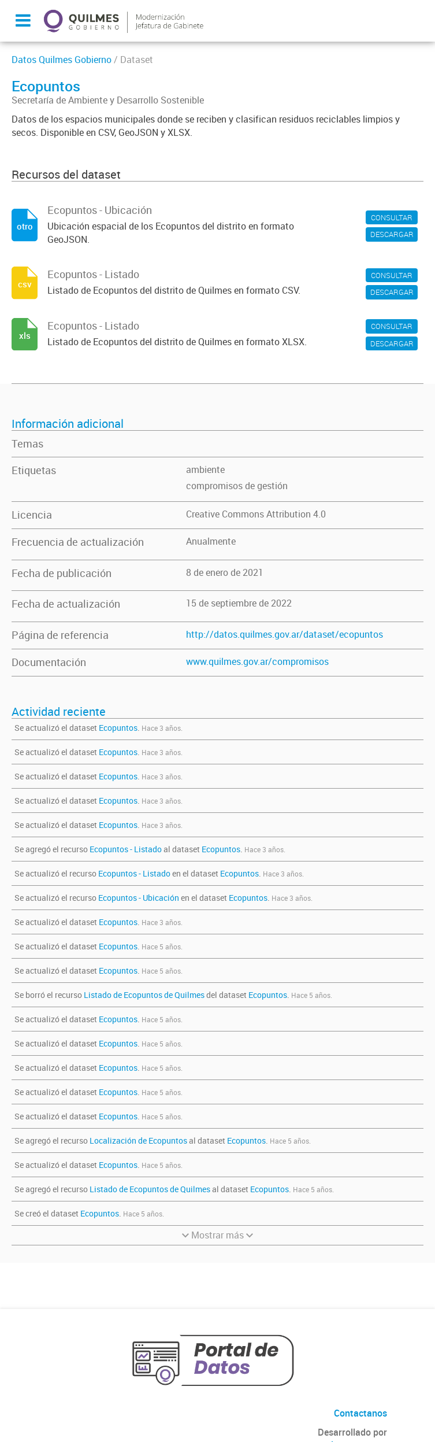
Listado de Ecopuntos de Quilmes (145, 994)
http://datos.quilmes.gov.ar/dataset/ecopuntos (284, 634)
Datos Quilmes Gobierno (61, 59)
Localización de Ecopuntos (138, 1140)
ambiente (205, 469)
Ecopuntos (118, 727)
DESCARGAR (392, 234)
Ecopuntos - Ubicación (138, 897)
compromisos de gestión (237, 485)
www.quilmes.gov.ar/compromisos (257, 661)
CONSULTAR (391, 217)
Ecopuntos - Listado (126, 849)
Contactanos (360, 1413)
